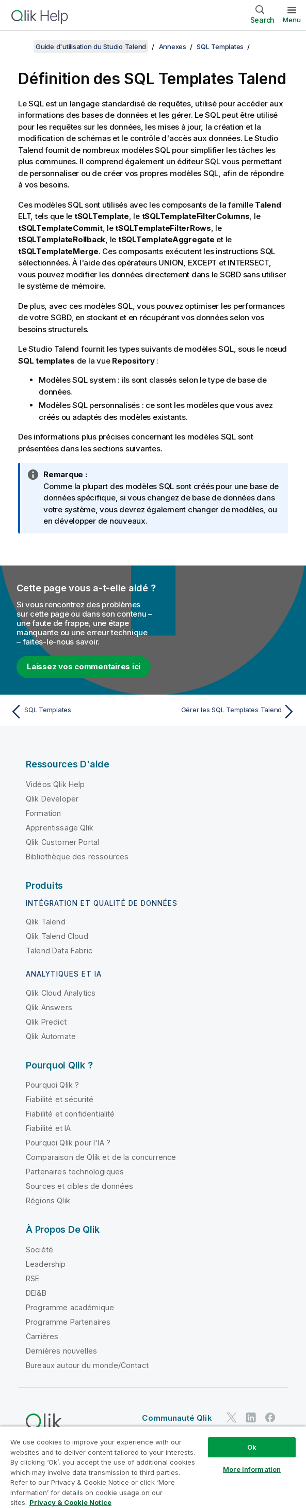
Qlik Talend (46, 921)
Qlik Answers (49, 1007)
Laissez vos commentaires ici (83, 666)
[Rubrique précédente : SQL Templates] (79, 711)
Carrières (42, 1336)
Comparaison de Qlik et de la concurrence (101, 1157)
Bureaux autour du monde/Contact (87, 1365)
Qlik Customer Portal (62, 842)
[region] (153, 1467)
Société (39, 1249)
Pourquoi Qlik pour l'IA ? (68, 1142)
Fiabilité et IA (48, 1128)
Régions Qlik (48, 1200)
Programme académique (70, 1307)
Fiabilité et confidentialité (70, 1113)
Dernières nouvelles (61, 1350)
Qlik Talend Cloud (57, 936)
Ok (251, 1447)
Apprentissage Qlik (59, 827)
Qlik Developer (52, 798)
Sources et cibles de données (79, 1186)
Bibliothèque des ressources (77, 856)
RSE (32, 1278)
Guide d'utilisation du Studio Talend (91, 46)
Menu (292, 19)
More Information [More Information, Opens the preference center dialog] (252, 1469)
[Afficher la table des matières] (20, 46)
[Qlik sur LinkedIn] (251, 1418)
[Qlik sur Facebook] (270, 1418)
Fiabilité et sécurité (59, 1099)
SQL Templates (220, 46)
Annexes (172, 46)
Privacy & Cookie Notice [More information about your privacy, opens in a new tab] (70, 1502)
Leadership (46, 1264)
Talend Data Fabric (59, 950)
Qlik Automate (51, 1036)
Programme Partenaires (68, 1321)
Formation (43, 813)
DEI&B (36, 1293)
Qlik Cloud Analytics (60, 992)
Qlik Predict (46, 1021)
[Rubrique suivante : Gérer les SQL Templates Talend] (227, 711)
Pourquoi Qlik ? (52, 1084)
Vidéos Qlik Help (55, 784)
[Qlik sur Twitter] (231, 1418)
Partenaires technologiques (75, 1171)
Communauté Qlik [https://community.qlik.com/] (177, 1418)
